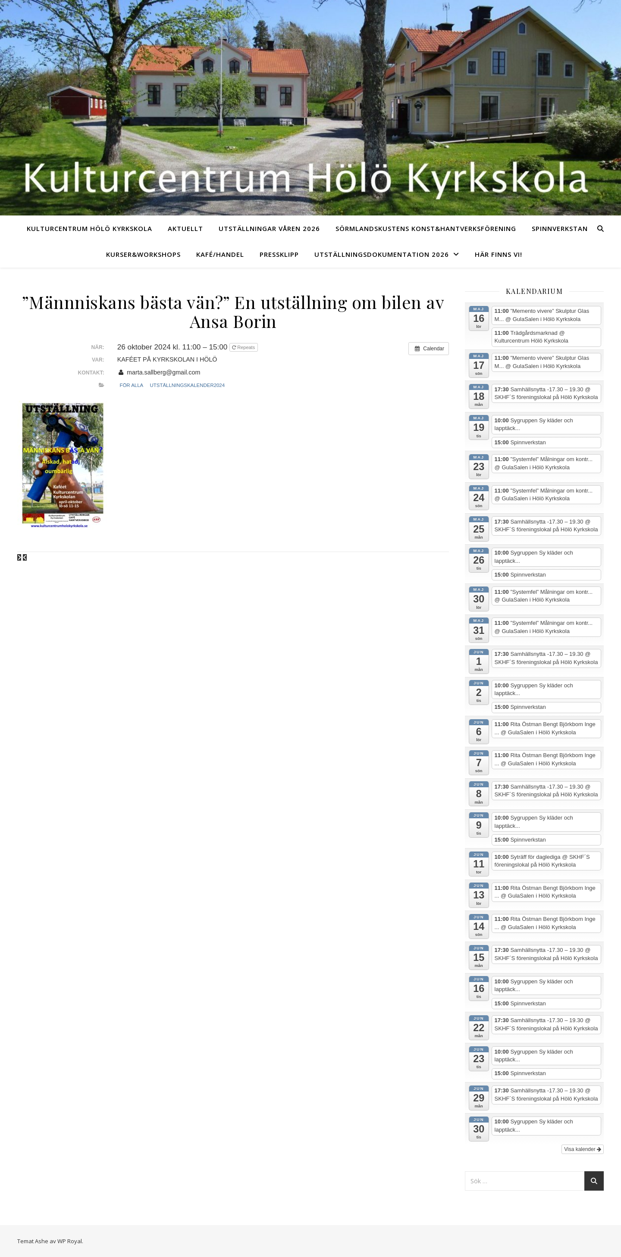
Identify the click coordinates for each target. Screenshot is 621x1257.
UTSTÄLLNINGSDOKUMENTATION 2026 (381, 254)
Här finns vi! (498, 254)
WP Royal (69, 1241)
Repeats (244, 347)
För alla (131, 385)
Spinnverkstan (560, 228)
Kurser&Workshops (143, 254)
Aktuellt (185, 228)
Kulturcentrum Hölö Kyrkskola (89, 228)
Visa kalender (582, 1149)
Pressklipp (279, 254)
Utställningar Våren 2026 (269, 228)
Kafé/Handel (220, 254)
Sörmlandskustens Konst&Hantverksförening (426, 228)
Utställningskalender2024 (187, 385)
